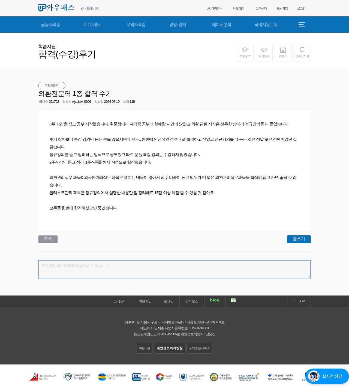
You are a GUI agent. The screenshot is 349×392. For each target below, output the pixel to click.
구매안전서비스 (199, 348)
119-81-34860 (199, 328)
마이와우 (214, 8)
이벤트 (282, 52)
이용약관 (144, 348)
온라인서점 (302, 52)
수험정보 (244, 52)
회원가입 (282, 8)
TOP (299, 301)
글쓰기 (299, 238)
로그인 (301, 8)
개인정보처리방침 (170, 348)
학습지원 (238, 8)
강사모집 (191, 301)
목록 (48, 238)
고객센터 (261, 8)
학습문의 (263, 52)
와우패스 (57, 8)
